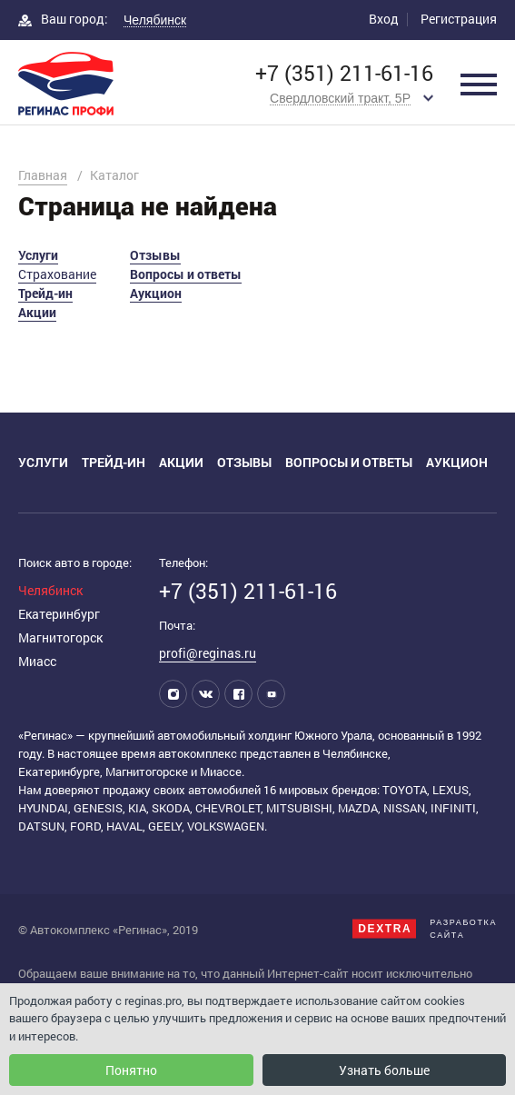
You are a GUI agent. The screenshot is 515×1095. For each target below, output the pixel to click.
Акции (37, 312)
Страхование (57, 274)
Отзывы (155, 255)
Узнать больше (384, 1070)
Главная (42, 175)
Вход (384, 18)
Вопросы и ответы (186, 274)
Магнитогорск (60, 637)
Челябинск (50, 590)
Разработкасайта (424, 929)
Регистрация (459, 18)
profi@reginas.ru (207, 653)
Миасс (37, 661)
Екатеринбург (59, 613)
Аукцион (156, 293)
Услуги (38, 255)
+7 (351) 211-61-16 (344, 73)
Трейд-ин (45, 293)
